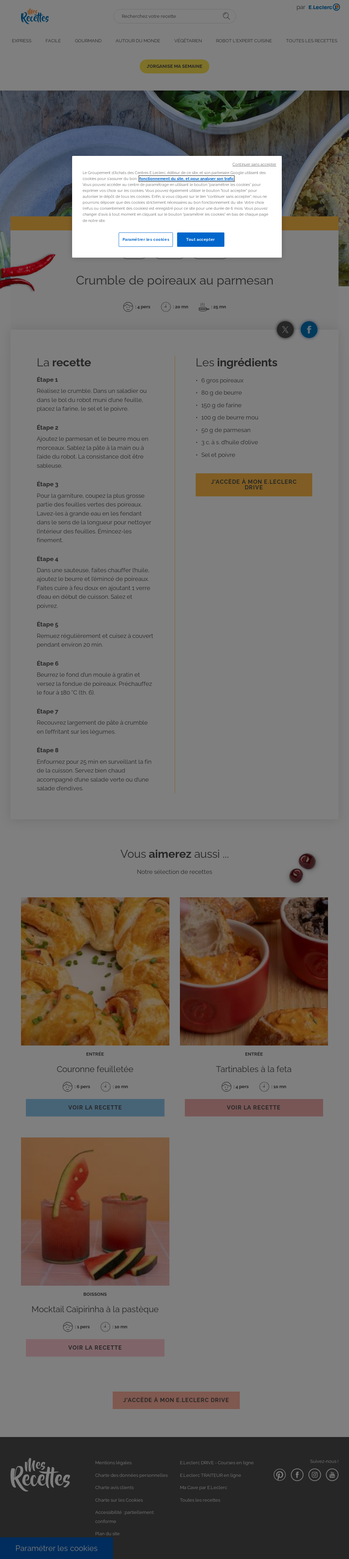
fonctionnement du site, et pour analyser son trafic (186, 178)
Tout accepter (200, 239)
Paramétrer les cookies (146, 239)
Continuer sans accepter (254, 164)
